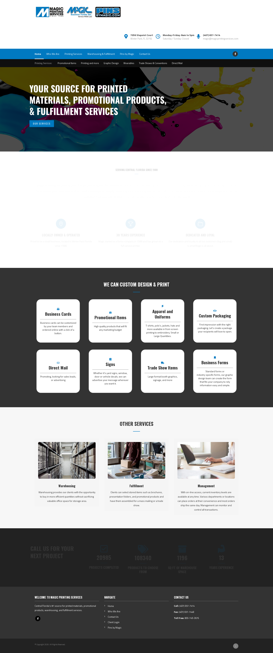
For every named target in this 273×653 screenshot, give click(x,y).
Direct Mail (177, 63)
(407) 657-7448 (186, 612)
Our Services (41, 123)
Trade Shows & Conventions (153, 63)
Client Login (113, 622)
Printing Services (73, 54)
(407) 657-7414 (186, 606)
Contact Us (144, 54)
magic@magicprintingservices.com (220, 38)
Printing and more (90, 63)
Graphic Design (111, 63)
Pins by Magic (127, 54)
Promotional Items (67, 63)
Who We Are (52, 54)
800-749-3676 (192, 618)
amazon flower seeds (136, 202)
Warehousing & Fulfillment (101, 54)
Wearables (128, 63)
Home (38, 54)
